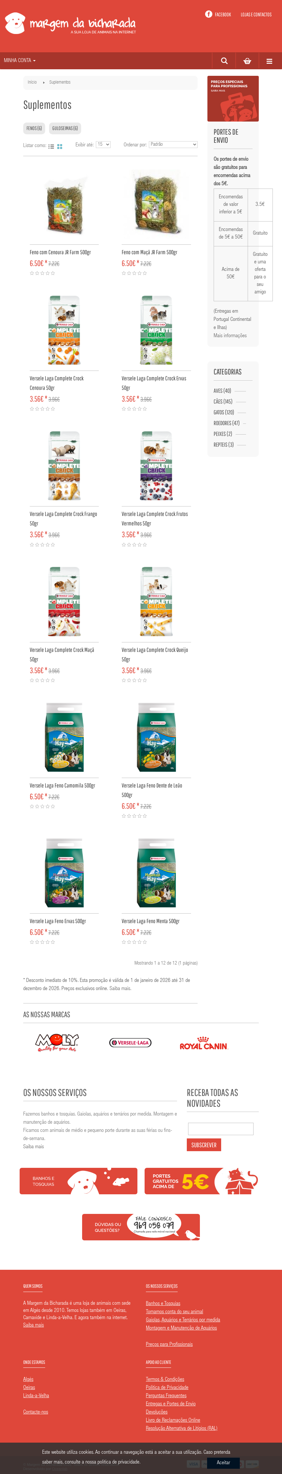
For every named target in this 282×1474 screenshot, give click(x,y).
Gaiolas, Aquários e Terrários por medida (183, 1320)
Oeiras (29, 1388)
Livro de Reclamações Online (173, 1420)
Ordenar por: (135, 145)
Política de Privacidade (167, 1388)
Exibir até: (85, 145)
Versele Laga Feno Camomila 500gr (62, 785)
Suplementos (59, 82)
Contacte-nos (35, 1412)
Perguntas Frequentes (166, 1396)
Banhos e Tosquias (163, 1304)
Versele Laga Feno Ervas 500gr (58, 921)
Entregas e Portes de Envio (171, 1404)
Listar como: (34, 146)
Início (32, 82)
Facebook (223, 14)
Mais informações (230, 336)
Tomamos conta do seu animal (174, 1312)
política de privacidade (118, 1462)
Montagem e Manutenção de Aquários (181, 1328)
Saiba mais (120, 989)
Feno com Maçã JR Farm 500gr (149, 252)
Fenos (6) (34, 128)
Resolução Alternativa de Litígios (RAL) (182, 1429)
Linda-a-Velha (36, 1396)
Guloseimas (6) (65, 128)
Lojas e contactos (256, 14)
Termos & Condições (165, 1380)
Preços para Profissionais (169, 1345)
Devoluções (156, 1412)
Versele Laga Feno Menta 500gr (151, 921)
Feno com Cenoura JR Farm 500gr (60, 252)
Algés (28, 1380)
